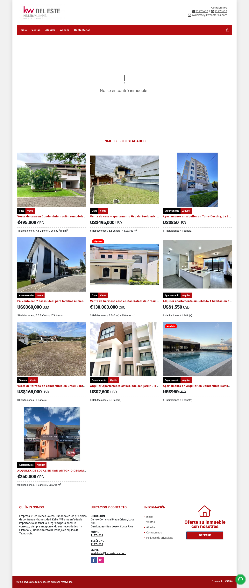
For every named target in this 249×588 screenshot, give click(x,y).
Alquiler (50, 30)
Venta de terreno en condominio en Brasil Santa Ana (54, 385)
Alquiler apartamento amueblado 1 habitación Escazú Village (205, 301)
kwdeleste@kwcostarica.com (108, 553)
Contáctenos (82, 30)
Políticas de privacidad (159, 537)
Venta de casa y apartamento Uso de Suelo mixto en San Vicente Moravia (141, 216)
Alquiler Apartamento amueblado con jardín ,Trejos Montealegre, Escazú (141, 385)
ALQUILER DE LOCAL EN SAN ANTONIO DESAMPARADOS (57, 470)
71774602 (202, 11)
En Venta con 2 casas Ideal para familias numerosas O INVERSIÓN (63, 301)
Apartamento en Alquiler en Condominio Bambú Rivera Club (205, 385)
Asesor (64, 30)
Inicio (23, 30)
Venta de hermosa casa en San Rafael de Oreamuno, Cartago (132, 301)
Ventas (36, 30)
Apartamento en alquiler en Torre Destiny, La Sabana (200, 216)
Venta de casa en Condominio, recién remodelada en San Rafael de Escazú (69, 216)
